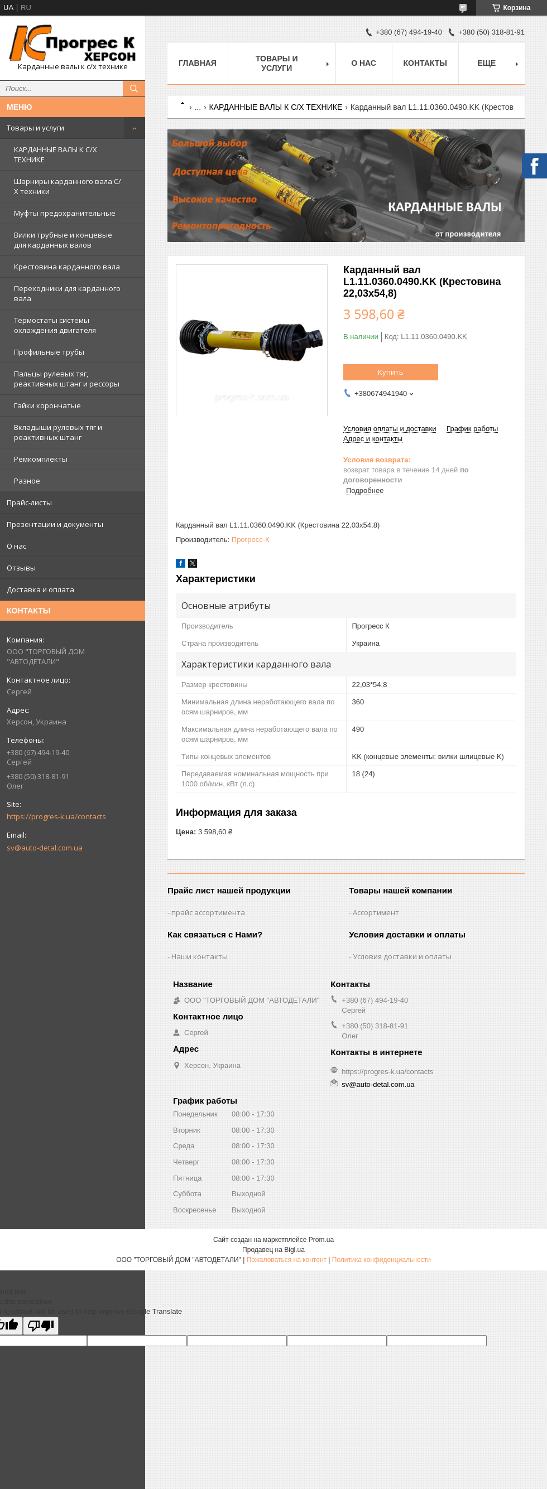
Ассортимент (376, 912)
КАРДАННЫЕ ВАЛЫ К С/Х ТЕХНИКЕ (55, 154)
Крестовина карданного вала (67, 267)
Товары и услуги (35, 128)
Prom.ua (321, 1240)
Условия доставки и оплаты (402, 956)
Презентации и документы (55, 524)
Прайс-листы (29, 502)
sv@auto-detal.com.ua (45, 848)
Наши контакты (199, 956)
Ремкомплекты (41, 459)
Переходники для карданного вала (67, 293)
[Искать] (134, 88)
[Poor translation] (41, 1326)
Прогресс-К (251, 539)
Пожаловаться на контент (287, 1260)
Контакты (425, 63)
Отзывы (21, 568)
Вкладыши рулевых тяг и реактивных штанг (58, 432)
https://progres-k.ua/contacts (56, 816)
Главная (198, 63)
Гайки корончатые (47, 405)
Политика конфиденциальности (381, 1260)
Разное (27, 481)
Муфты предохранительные (65, 213)
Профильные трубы (49, 352)
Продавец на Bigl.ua (273, 1250)
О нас (16, 546)
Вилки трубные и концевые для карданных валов (63, 240)
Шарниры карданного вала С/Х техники (67, 186)
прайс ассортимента (208, 912)
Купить (391, 372)
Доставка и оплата (40, 589)
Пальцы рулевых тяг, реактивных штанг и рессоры (66, 379)
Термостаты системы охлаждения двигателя (55, 325)
